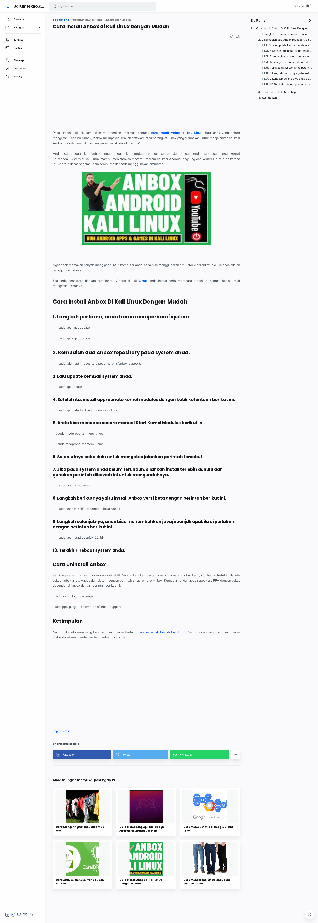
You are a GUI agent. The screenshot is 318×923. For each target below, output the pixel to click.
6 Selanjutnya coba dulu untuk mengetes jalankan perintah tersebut (291, 62)
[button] (54, 6)
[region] (146, 85)
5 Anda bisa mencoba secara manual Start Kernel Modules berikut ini (291, 56)
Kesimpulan (269, 98)
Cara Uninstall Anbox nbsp (279, 92)
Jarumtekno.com (30, 6)
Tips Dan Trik (62, 731)
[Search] (102, 6)
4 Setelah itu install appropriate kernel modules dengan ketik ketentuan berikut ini (291, 51)
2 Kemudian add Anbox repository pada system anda (287, 40)
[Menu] (7, 6)
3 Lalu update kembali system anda (290, 45)
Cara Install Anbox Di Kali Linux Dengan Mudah (284, 28)
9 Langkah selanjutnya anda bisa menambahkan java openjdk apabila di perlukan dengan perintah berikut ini (291, 79)
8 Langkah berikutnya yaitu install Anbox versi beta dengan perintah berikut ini (291, 73)
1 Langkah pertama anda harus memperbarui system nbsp (286, 34)
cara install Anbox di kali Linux (162, 632)
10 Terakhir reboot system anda (290, 84)
